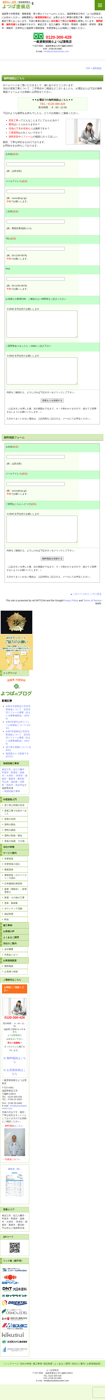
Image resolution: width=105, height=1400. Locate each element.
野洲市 (14, 788)
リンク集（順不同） (13, 1276)
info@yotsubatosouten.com (56, 51)
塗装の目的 (10, 834)
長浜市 (18, 800)
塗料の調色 (10, 845)
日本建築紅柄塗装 (13, 899)
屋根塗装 (8, 885)
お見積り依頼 (11, 987)
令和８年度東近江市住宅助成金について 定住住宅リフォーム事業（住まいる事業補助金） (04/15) (18, 727)
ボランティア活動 (13, 924)
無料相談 (97, 68)
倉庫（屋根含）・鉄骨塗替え (15, 906)
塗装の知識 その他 (14, 856)
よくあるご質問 (11, 953)
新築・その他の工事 (14, 913)
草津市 (19, 791)
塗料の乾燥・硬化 (13, 851)
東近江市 (6, 785)
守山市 (5, 797)
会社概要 (8, 964)
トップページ (10, 688)
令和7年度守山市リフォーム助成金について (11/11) (18, 740)
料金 (6, 935)
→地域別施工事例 (11, 806)
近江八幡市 (18, 785)
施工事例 (7, 941)
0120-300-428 (56, 103)
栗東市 (12, 794)
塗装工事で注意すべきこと (15, 827)
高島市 (9, 800)
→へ (11, 1174)
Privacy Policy (70, 616)
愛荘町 (21, 794)
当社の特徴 (8, 862)
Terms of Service (92, 616)
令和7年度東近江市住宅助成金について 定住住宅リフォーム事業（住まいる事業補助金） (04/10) (18, 753)
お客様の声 (8, 947)
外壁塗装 (8, 874)
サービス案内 (10, 868)
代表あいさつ (11, 970)
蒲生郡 (14, 797)
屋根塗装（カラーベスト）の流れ (15, 892)
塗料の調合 (10, 840)
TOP (88, 68)
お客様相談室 (10, 976)
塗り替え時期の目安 (14, 820)
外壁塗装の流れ (12, 879)
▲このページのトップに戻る (86, 609)
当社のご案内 (10, 959)
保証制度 (8, 929)
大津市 (9, 791)
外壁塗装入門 (10, 815)
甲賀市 (5, 788)
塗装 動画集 (11, 918)
